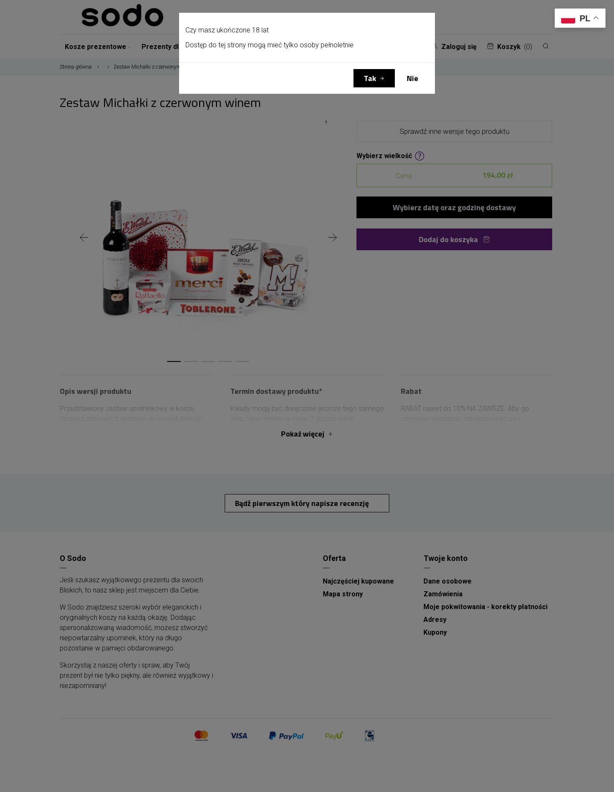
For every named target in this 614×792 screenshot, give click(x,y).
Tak (370, 78)
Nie (412, 78)
